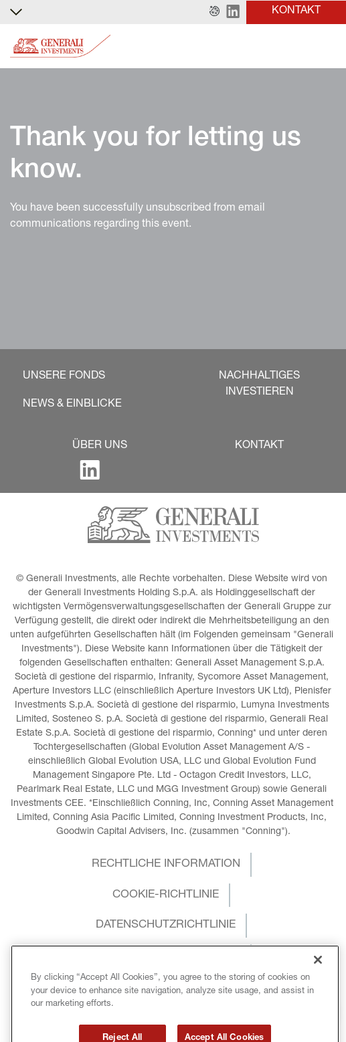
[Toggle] (328, 46)
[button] (214, 12)
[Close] (318, 978)
